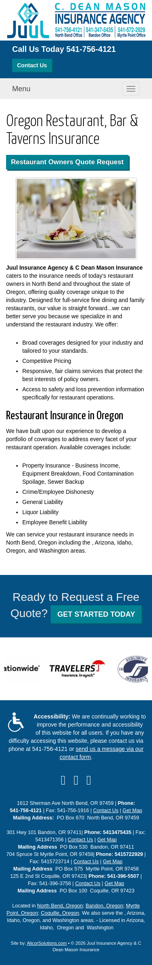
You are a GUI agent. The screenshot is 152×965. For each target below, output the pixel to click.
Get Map (132, 810)
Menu (21, 89)
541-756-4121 (91, 49)
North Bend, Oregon (60, 906)
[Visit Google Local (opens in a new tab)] (88, 780)
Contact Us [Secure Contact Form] (105, 810)
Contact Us (32, 65)
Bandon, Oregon (104, 906)
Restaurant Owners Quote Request (67, 162)
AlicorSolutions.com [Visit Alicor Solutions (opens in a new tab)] (46, 943)
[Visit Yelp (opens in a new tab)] (76, 780)
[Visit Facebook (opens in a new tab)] (63, 780)
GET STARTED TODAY (96, 614)
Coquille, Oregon (60, 913)
